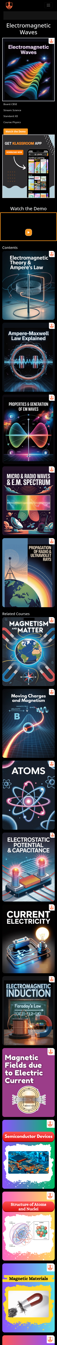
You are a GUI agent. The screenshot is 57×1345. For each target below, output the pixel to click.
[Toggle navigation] (48, 5)
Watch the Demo (16, 131)
